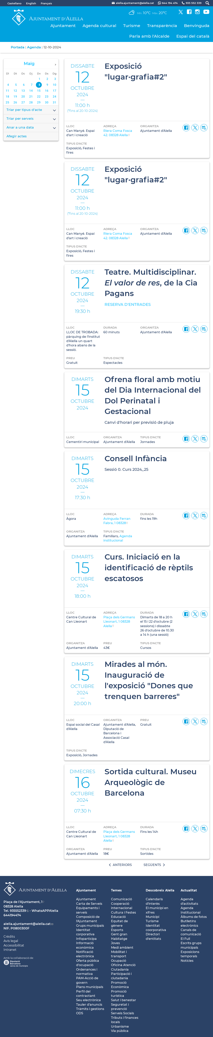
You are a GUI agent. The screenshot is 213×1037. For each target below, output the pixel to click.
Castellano (14, 3)
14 (31, 90)
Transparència (162, 25)
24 (54, 96)
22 (39, 96)
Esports (117, 930)
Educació (118, 917)
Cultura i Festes (123, 912)
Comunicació (121, 899)
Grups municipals (90, 925)
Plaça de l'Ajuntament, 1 (23, 902)
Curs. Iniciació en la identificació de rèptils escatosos (149, 567)
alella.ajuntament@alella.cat (27, 924)
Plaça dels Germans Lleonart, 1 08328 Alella (119, 621)
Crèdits (9, 936)
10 (54, 85)
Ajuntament (63, 25)
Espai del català (192, 36)
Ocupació (118, 961)
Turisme (131, 25)
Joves (115, 943)
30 (46, 102)
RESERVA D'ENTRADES (128, 304)
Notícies (187, 961)
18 (7, 96)
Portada (17, 47)
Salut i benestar (123, 1000)
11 (7, 90)
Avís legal (11, 941)
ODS (79, 1013)
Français (46, 3)
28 (31, 102)
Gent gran (119, 934)
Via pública (119, 1031)
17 (54, 90)
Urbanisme (120, 1026)
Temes (116, 890)
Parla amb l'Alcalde (149, 36)
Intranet (10, 950)
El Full (185, 939)
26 (15, 102)
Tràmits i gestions (90, 1009)
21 (31, 96)
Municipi (152, 917)
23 (46, 96)
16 (46, 90)
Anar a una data (31, 127)
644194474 (12, 915)
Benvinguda (196, 25)
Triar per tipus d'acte (31, 110)
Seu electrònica (88, 1000)
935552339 (18, 911)
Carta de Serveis (89, 904)
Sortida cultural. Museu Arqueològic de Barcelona (151, 782)
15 (39, 90)
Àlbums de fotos (194, 917)
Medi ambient (122, 947)
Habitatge (119, 939)
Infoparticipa (86, 939)
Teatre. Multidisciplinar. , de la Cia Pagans (151, 282)
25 (7, 102)
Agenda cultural (99, 25)
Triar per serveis (31, 119)
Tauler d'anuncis (89, 1004)
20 (23, 96)
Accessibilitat (14, 945)
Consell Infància (136, 458)
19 (15, 96)
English (31, 3)
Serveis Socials (122, 1013)
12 (15, 90)
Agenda (34, 47)
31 (54, 102)
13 (23, 90)
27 (23, 102)
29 (39, 102)
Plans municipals (89, 987)
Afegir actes (16, 136)
